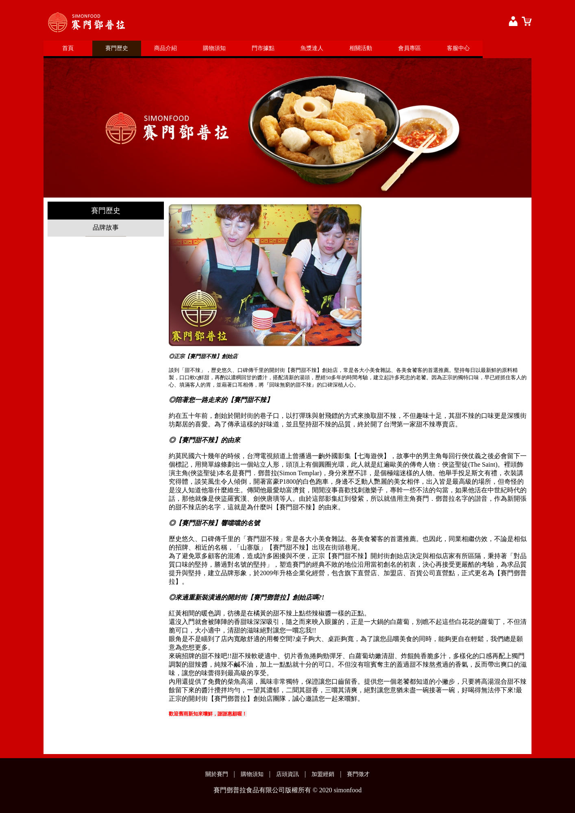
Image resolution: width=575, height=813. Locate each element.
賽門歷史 (116, 48)
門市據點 (263, 48)
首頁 (68, 48)
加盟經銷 (322, 774)
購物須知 (214, 48)
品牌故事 (106, 227)
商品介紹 (165, 48)
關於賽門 (216, 774)
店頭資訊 (287, 774)
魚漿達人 (312, 48)
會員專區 (409, 48)
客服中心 (458, 48)
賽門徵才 (358, 774)
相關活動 (360, 48)
